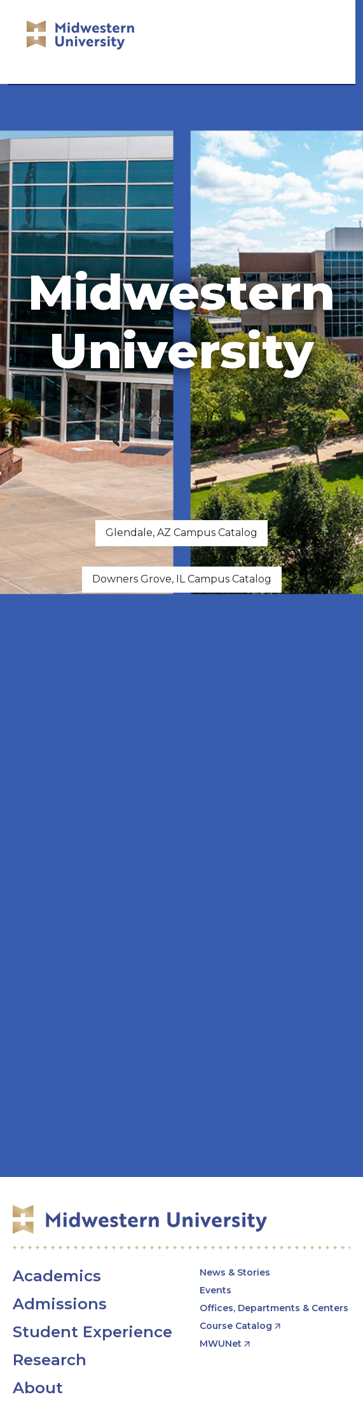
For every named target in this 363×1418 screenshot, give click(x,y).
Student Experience (92, 1332)
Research (49, 1360)
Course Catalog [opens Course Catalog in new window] (236, 1326)
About (38, 1388)
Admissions (60, 1304)
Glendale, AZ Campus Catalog (181, 533)
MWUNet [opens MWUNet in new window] (221, 1343)
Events (215, 1290)
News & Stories (235, 1272)
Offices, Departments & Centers (274, 1308)
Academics (57, 1276)
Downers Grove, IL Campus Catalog (181, 579)
